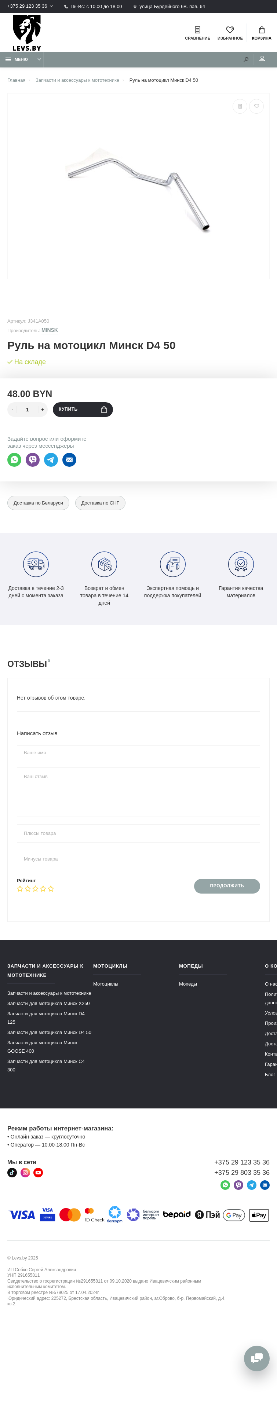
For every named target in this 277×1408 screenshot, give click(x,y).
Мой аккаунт (262, 58)
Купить (83, 409)
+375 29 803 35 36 (242, 1172)
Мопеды (188, 984)
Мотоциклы (105, 984)
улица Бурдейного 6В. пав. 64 (169, 6)
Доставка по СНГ (100, 503)
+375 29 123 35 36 (27, 6)
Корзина (261, 33)
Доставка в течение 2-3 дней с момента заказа (35, 574)
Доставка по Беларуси (38, 503)
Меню (17, 59)
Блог (270, 1074)
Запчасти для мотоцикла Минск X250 (48, 1003)
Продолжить (227, 886)
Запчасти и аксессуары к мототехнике (49, 993)
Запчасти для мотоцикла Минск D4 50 (49, 1032)
